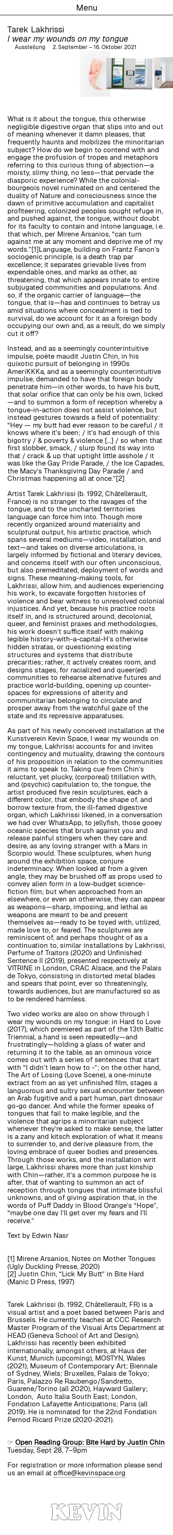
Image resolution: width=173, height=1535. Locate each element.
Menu (86, 7)
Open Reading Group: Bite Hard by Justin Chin (90, 1442)
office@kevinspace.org (89, 1472)
